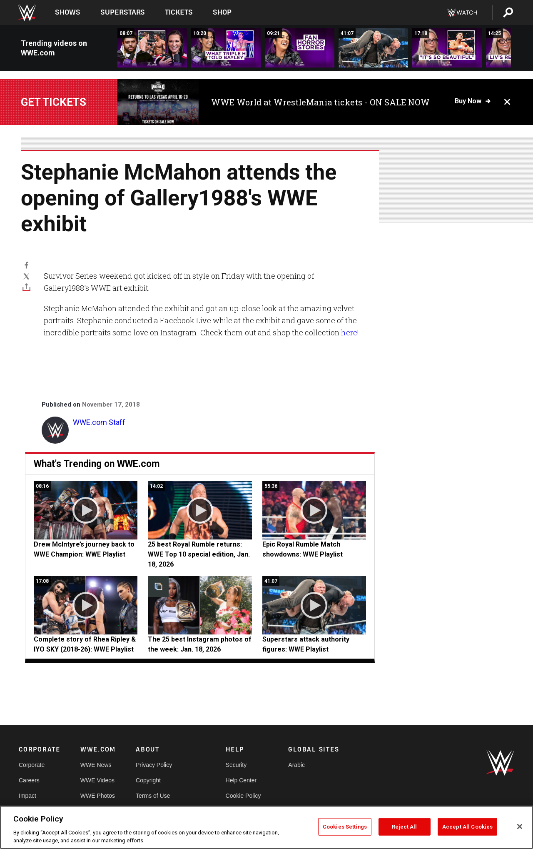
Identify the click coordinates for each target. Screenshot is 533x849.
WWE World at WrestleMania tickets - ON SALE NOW (320, 102)
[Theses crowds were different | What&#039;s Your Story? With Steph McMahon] (299, 47)
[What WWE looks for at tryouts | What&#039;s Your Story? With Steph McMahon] (226, 47)
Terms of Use (153, 795)
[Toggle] (26, 287)
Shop (222, 12)
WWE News (96, 765)
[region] (266, 827)
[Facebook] (26, 265)
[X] (26, 275)
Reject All (404, 827)
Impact (27, 795)
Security (236, 765)
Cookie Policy (243, 795)
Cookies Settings (345, 827)
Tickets (179, 12)
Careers (29, 780)
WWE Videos (97, 780)
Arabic (296, 765)
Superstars (122, 12)
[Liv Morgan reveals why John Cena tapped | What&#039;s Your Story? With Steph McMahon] (447, 47)
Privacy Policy (154, 765)
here (349, 332)
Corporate (32, 765)
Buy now (468, 101)
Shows (67, 12)
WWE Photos (97, 795)
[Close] (520, 826)
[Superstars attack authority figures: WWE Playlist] (373, 47)
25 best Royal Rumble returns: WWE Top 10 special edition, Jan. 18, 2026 (199, 554)
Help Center (241, 780)
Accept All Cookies (467, 827)
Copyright (148, 780)
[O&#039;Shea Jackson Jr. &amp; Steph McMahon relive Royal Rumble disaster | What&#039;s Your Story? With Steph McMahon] (152, 47)
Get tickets (53, 102)
